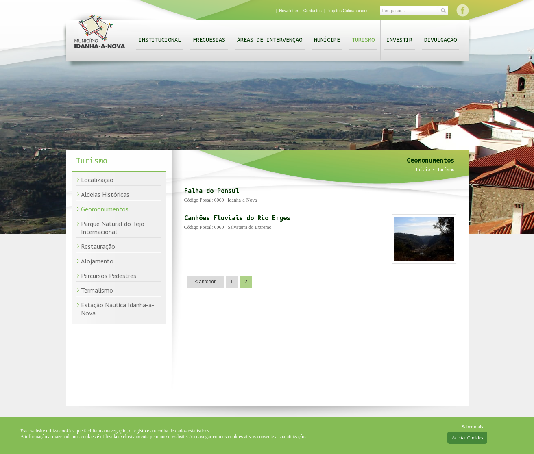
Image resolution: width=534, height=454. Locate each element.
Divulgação (440, 40)
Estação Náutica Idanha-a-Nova (117, 309)
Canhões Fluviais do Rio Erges (237, 218)
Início (422, 169)
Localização (97, 180)
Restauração (98, 246)
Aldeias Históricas (105, 194)
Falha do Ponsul (211, 190)
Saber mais (472, 427)
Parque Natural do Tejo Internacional (112, 227)
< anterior (205, 282)
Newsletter (288, 11)
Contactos (312, 11)
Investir (399, 40)
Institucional (160, 40)
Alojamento (97, 261)
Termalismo (97, 290)
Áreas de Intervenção (269, 40)
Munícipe (327, 40)
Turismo (363, 40)
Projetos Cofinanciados (347, 11)
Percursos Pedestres (108, 276)
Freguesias (209, 40)
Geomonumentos (105, 209)
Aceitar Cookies (467, 438)
